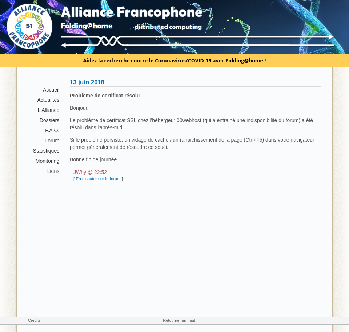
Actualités (48, 100)
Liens (53, 171)
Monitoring (47, 161)
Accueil (51, 90)
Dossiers (49, 120)
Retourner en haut (179, 320)
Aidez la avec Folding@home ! (174, 60)
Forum (52, 140)
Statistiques (46, 151)
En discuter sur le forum (98, 178)
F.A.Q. (52, 130)
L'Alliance (49, 110)
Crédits (34, 320)
